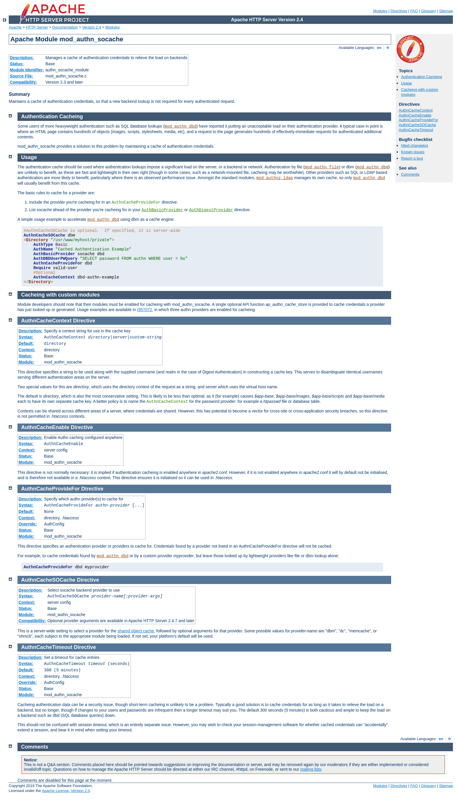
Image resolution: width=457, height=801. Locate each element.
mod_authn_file (322, 167)
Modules (380, 11)
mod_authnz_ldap (274, 178)
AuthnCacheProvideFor (418, 120)
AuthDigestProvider (211, 210)
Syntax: (26, 337)
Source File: (21, 76)
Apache (15, 27)
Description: (22, 57)
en (379, 47)
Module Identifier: (27, 70)
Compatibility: (23, 82)
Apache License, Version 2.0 (66, 790)
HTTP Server (37, 27)
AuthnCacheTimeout (416, 130)
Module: (26, 362)
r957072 (144, 309)
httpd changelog (414, 145)
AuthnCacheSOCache (417, 125)
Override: (28, 524)
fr (388, 47)
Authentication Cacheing (421, 77)
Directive (84, 321)
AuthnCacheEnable (415, 115)
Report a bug (412, 158)
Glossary (428, 11)
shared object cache (135, 631)
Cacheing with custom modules (60, 295)
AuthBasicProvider (162, 210)
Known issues (412, 152)
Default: (26, 343)
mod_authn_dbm (373, 167)
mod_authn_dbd (180, 126)
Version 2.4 (91, 27)
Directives (399, 11)
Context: (27, 349)
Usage (406, 83)
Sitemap (446, 11)
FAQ (414, 11)
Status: (17, 63)
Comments (410, 174)
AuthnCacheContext (416, 110)
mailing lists (310, 769)
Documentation (65, 27)
